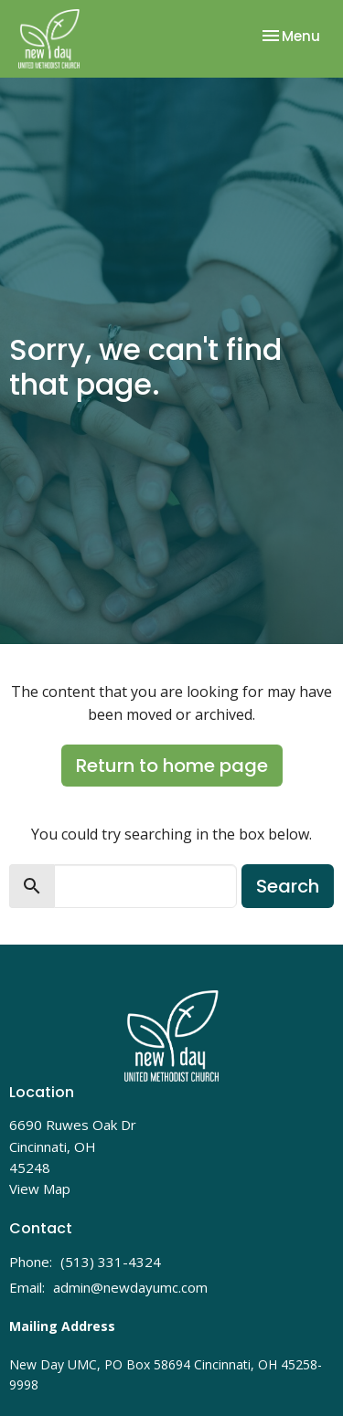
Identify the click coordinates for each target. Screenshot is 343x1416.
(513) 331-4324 (110, 1261)
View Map (39, 1188)
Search (287, 886)
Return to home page (172, 765)
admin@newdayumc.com (130, 1287)
